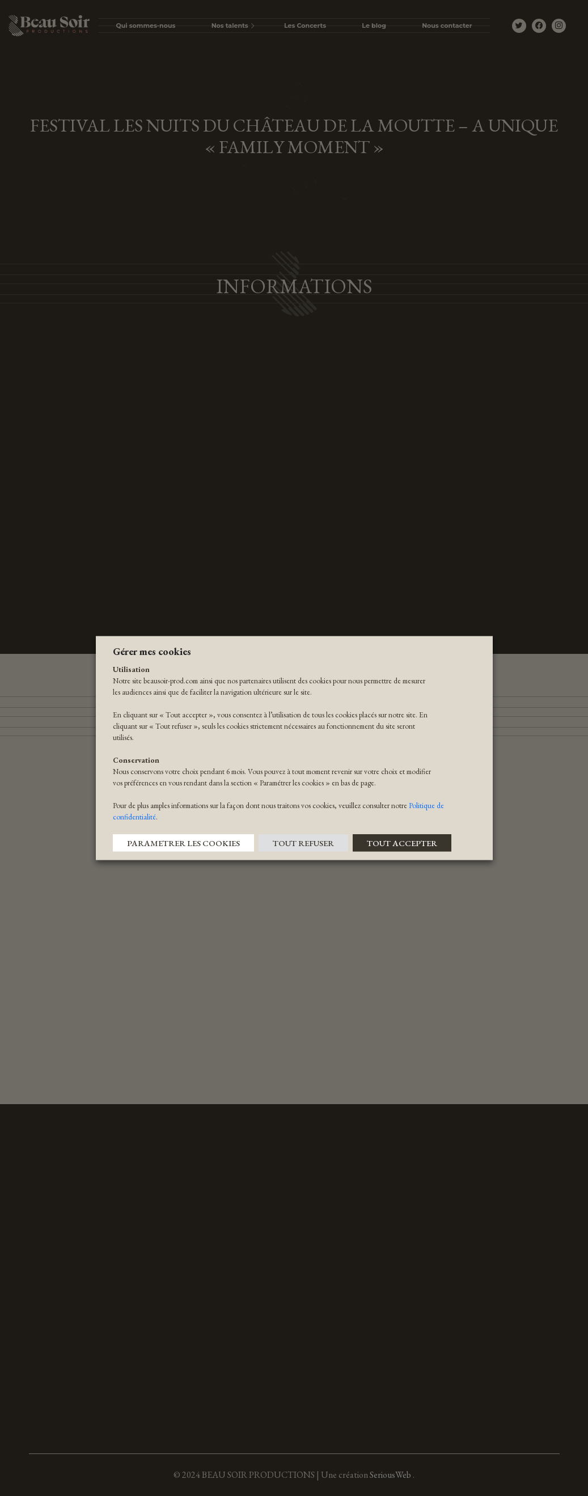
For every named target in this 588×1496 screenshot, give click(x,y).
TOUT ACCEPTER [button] (402, 842)
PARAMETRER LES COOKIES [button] (183, 842)
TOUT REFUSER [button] (303, 842)
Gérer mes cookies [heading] (152, 651)
